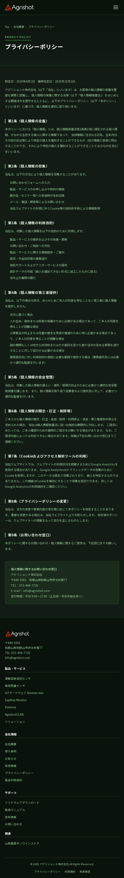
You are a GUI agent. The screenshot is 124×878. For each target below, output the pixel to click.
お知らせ (10, 758)
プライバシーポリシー (19, 773)
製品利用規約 (13, 780)
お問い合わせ (13, 824)
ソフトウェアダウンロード (22, 802)
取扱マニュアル (15, 810)
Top (7, 27)
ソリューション (15, 722)
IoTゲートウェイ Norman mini (24, 693)
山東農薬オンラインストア (22, 843)
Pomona (10, 707)
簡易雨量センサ (15, 686)
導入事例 (10, 751)
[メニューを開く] (116, 7)
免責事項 (85, 872)
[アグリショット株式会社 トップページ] (19, 7)
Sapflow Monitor (16, 700)
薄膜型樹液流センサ (18, 678)
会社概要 (19, 27)
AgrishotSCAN (14, 714)
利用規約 (70, 872)
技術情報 (10, 817)
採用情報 (10, 766)
